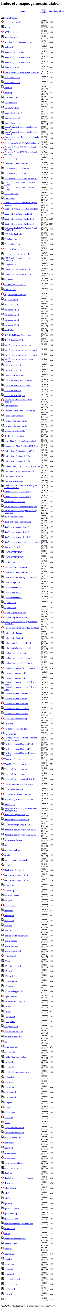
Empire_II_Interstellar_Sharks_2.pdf (19, 224)
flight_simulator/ (11, 996)
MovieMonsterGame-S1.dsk (15, 421)
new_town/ (8, 1082)
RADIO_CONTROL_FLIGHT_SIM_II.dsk (22, 466)
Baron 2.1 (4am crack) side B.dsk (18, 62)
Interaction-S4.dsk (11, 325)
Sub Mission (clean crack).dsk (16, 709)
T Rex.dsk (8, 724)
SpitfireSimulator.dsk (13, 592)
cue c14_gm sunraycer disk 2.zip (17, 880)
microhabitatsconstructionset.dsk (17, 1072)
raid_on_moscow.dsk (13, 1138)
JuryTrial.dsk (9, 330)
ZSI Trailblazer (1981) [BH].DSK (18, 825)
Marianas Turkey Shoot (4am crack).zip (20, 411)
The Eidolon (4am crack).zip (16, 729)
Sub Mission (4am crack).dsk (16, 693)
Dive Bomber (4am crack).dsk (16, 168)
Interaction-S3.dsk (11, 320)
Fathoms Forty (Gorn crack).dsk (17, 254)
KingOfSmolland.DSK (13, 340)
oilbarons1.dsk (10, 1092)
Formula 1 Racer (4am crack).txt (17, 274)
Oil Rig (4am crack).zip (14, 436)
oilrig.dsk (8, 1102)
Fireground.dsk (10, 264)
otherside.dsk (9, 1112)
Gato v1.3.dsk (10, 290)
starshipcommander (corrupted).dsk (18, 1223)
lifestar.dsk (8, 1062)
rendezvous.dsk (10, 1153)
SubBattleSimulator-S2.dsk (15, 678)
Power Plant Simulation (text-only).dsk (20, 441)
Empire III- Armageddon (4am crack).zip (21, 209)
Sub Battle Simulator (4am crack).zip (19, 668)
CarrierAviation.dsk (12, 118)
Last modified (44, 11)
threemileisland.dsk (12, 1279)
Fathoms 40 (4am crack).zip (15, 249)
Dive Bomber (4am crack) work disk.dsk (20, 178)
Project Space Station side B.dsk (17, 461)
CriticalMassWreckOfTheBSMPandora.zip (21, 143)
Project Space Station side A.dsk (17, 456)
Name (22, 11)
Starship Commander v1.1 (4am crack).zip (21, 628)
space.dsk (8, 1203)
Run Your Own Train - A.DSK (16, 527)
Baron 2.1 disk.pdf (11, 67)
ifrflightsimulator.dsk (13, 1037)
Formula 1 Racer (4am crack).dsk (18, 269)
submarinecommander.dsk (15, 1239)
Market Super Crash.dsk (14, 416)
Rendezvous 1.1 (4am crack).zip (17, 491)
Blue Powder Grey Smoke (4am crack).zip (21, 72)
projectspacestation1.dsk (14, 1128)
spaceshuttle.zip (10, 1213)
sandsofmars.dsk (11, 1168)
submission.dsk (10, 1244)
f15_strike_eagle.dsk (12, 966)
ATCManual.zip (10, 32)
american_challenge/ (12, 850)
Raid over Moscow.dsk (13, 481)
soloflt (7, 1193)
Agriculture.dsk (10, 37)
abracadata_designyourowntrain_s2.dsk (20, 835)
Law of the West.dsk (12, 390)
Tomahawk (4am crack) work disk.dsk (19, 779)
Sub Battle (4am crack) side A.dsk (18, 658)
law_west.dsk (9, 1052)
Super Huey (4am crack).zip (15, 719)
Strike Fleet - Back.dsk (13, 633)
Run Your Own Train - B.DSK (16, 532)
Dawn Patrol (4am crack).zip (16, 163)
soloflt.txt (8, 1198)
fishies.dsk (8, 986)
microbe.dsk (9, 1067)
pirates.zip (8, 1117)
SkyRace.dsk (9, 562)
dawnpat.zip (9, 890)
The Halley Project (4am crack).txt (18, 749)
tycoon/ (7, 1299)
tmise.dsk (8, 1294)
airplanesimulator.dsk (13, 840)
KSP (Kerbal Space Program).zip (17, 335)
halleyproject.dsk (11, 1027)
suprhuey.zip (9, 1254)
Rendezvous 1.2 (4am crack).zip (17, 497)
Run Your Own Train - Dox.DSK (17, 537)
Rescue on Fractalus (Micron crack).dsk (20, 507)
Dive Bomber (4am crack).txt (16, 173)
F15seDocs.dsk (10, 239)
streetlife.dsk (9, 1229)
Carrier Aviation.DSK (13, 113)
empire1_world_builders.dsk (16, 936)
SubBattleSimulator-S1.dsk (15, 673)
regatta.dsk (8, 1148)
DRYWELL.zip (10, 158)
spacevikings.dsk (11, 1218)
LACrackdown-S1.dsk (13, 365)
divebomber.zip (10, 905)
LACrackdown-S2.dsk (13, 370)
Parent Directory (11, 18)
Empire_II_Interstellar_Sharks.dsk (18, 214)
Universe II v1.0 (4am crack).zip (17, 794)
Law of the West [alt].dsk (14, 396)
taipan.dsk (8, 1269)
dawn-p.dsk (9, 885)
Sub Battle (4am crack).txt (15, 653)
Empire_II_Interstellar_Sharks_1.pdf (19, 219)
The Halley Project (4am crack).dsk (18, 744)
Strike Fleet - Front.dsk (13, 638)
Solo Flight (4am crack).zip (15, 567)
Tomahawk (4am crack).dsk (15, 769)
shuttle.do (8, 1173)
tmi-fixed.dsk (9, 1289)
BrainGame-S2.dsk (12, 83)
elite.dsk (7, 931)
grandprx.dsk (9, 1022)
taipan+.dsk (9, 1264)
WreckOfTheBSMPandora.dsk (16, 820)
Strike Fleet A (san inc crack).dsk (17, 643)
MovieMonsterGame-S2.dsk (15, 426)
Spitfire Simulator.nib (13, 597)
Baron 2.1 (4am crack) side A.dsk (18, 57)
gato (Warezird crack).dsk (14, 1001)
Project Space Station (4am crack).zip (19, 451)
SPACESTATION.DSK (13, 552)
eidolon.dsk (9, 921)
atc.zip (7, 855)
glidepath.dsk (9, 1016)
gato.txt (7, 1011)
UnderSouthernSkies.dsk (14, 789)
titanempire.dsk (10, 1284)
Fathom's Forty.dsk (12, 244)
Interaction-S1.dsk (11, 310)
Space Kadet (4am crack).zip (16, 572)
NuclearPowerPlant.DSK (14, 431)
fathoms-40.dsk (10, 981)
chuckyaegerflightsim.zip (14, 870)
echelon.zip (9, 916)
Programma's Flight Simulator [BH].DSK (21, 446)
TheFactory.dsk (10, 734)
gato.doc (7, 1006)
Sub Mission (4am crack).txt (15, 698)
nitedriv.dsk (9, 1087)
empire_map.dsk (11, 946)
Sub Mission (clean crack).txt (16, 714)
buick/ (6, 865)
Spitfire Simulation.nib (13, 587)
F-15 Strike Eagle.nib (13, 234)
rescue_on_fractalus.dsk (14, 1163)
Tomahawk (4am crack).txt (15, 774)
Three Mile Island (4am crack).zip (18, 759)
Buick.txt (8, 88)
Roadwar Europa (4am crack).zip (17, 522)
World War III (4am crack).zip (16, 815)
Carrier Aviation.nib (12, 123)
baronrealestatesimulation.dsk (16, 860)
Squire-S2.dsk (10, 608)
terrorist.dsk (9, 1274)
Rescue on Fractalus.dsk (14, 517)
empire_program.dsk (12, 951)
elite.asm (8, 926)
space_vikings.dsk (11, 1208)
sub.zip (7, 1234)
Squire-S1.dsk (10, 603)
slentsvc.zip (9, 1183)
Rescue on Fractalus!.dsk (14, 502)
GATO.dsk (8, 279)
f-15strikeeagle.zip (12, 956)
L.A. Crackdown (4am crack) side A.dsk (20, 350)
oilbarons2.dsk (10, 1097)
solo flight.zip (10, 1188)
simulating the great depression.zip (18, 1178)
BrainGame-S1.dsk (12, 77)
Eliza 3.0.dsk (9, 199)
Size (51, 11)
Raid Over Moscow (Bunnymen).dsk (19, 471)
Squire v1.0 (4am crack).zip (15, 618)
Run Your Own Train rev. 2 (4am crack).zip (22, 542)
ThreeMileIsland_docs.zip (15, 764)
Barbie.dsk (8, 47)
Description (58, 11)
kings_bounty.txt (11, 1047)
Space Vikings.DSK (12, 582)
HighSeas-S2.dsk (11, 305)
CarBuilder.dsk (10, 103)
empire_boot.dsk (11, 941)
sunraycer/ (8, 1249)
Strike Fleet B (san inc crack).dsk (17, 648)
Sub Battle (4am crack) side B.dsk (18, 663)
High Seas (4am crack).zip (15, 295)
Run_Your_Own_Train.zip (15, 547)
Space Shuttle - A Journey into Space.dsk (21, 577)
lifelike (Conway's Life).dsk (15, 1057)
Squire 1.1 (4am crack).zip (15, 613)
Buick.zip (8, 93)
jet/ (5, 1042)
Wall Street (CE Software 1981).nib (18, 799)
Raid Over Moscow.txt (13, 476)
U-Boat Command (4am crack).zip (18, 784)
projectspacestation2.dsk (14, 1133)
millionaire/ (9, 1077)
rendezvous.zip (10, 1158)
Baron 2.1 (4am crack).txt (14, 52)
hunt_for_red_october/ (13, 1032)
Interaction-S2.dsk (11, 315)
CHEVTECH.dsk (11, 98)
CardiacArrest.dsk (11, 108)
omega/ (7, 1107)
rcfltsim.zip (9, 1143)
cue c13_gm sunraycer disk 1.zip (17, 875)
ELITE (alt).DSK (11, 194)
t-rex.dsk (8, 1259)
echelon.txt (8, 910)
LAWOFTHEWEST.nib (14, 375)
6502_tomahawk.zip (12, 22)
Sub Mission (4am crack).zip (16, 703)
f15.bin (7, 961)
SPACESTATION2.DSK (14, 557)
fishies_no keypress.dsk (14, 991)
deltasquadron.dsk (11, 895)
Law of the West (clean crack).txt (17, 385)
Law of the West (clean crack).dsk (18, 380)
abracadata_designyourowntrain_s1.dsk (20, 830)
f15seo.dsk (8, 976)
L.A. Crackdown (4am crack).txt (17, 345)
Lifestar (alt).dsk (11, 406)
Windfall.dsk (9, 804)
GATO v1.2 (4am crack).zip (15, 284)
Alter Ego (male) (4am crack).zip (17, 42)
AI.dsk (7, 27)
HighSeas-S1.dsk (11, 300)
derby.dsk (8, 900)
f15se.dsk (8, 971)
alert (6, 845)
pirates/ (7, 1123)
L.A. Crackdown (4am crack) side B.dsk (20, 355)
